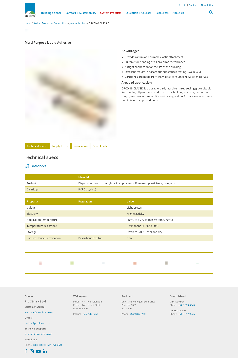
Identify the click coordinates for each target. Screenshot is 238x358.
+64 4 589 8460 (89, 313)
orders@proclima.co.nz (37, 323)
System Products (42, 23)
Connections (61, 23)
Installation (81, 146)
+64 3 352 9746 (186, 313)
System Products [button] (110, 13)
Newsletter (207, 5)
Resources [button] (162, 13)
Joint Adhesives (78, 23)
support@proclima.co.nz (38, 334)
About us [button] (178, 13)
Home (28, 23)
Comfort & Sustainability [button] (80, 13)
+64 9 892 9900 (138, 313)
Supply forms (60, 146)
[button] (211, 13)
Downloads (100, 146)
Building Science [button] (51, 13)
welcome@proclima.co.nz (39, 312)
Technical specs (36, 146)
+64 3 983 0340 (186, 305)
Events (182, 5)
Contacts (193, 5)
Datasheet (35, 166)
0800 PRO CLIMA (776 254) (47, 344)
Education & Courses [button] (138, 13)
